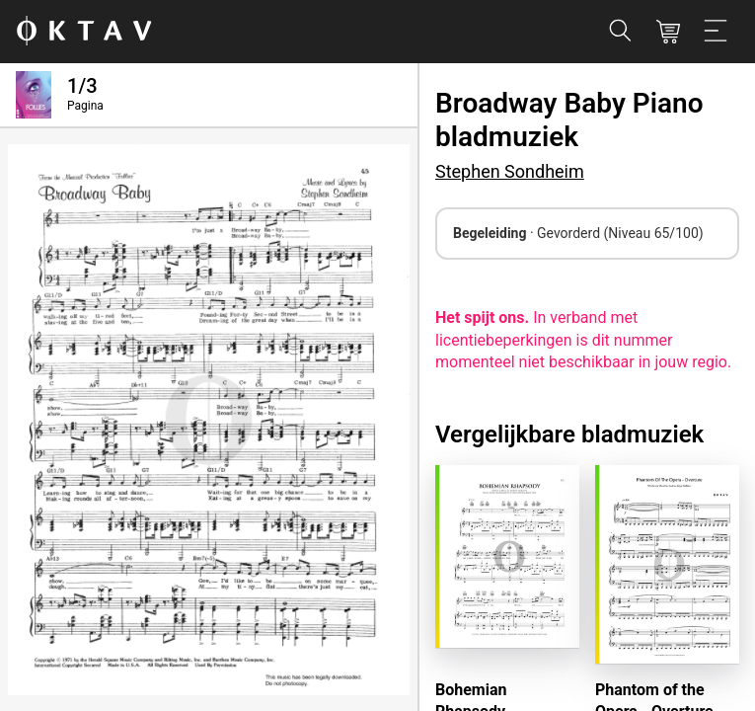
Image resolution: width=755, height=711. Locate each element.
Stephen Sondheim (509, 171)
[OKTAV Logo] (84, 32)
